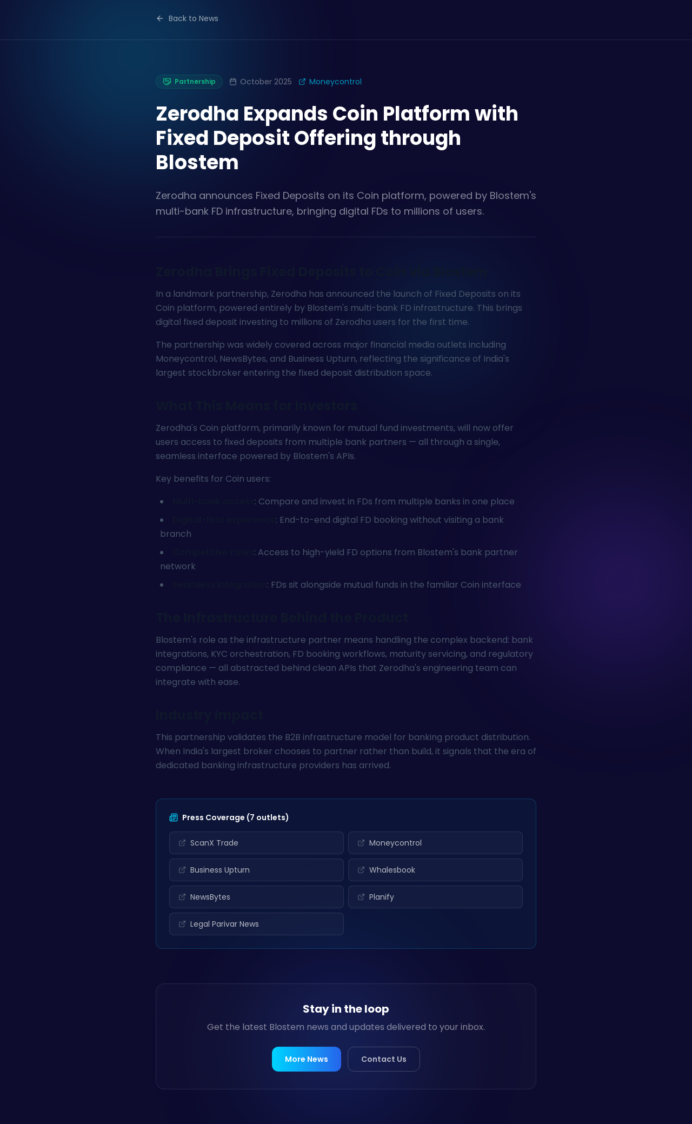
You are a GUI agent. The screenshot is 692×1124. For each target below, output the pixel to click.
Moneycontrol (330, 81)
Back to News (187, 18)
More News (306, 1059)
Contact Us (384, 1059)
